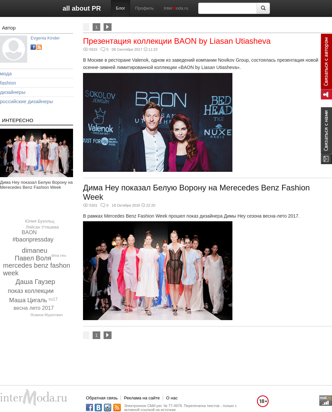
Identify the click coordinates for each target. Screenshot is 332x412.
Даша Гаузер (35, 281)
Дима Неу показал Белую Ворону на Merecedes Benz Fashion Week (36, 185)
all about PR (81, 8)
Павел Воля (33, 258)
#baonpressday (33, 239)
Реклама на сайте (142, 397)
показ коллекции (30, 291)
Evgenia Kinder (45, 37)
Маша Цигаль (28, 300)
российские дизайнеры (26, 101)
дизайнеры (12, 92)
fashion (8, 83)
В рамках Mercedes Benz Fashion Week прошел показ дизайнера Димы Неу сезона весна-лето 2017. (191, 216)
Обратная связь (102, 397)
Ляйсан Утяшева (42, 227)
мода (6, 73)
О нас (172, 397)
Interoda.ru (176, 8)
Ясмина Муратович (47, 315)
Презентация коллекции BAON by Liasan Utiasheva (177, 40)
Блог (120, 8)
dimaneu (34, 250)
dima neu (58, 255)
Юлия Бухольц (39, 221)
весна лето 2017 (34, 308)
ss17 (52, 299)
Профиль (144, 8)
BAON (29, 232)
